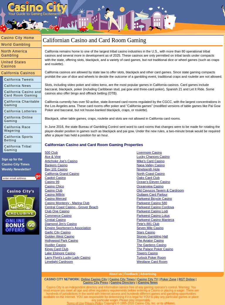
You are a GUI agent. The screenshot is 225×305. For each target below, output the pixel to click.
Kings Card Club (56, 249)
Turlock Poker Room (151, 257)
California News (17, 85)
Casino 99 (52, 182)
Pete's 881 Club (148, 224)
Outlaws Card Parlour (152, 194)
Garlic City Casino (58, 232)
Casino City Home (17, 38)
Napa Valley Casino (151, 165)
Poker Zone (168, 279)
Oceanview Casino (150, 186)
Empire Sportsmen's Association (68, 228)
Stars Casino (146, 232)
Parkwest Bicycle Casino (154, 198)
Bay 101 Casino (56, 169)
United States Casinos (13, 64)
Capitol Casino (55, 177)
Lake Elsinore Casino (60, 253)
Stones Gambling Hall (152, 236)
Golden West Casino (59, 236)
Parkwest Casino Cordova (155, 207)
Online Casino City (94, 279)
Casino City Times (122, 279)
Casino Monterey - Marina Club (67, 203)
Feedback (131, 274)
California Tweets (19, 79)
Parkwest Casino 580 (152, 203)
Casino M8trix (54, 194)
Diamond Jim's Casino (61, 224)
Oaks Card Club (148, 177)
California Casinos (18, 73)
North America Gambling (14, 53)
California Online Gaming (18, 119)
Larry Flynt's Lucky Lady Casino (68, 257)
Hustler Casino (55, 245)
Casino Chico (54, 186)
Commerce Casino (58, 215)
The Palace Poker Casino (155, 249)
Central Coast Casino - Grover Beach (71, 207)
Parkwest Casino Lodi (152, 211)
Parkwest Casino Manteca (155, 219)
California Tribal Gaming (17, 148)
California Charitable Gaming (22, 103)
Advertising (148, 274)
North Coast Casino (151, 173)
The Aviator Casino (150, 240)
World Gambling (15, 45)
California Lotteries (20, 111)
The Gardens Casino (152, 245)
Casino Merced (56, 198)
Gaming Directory (122, 282)
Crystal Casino (55, 219)
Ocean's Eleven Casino (153, 182)
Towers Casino (147, 253)
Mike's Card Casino (151, 161)
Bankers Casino (56, 165)
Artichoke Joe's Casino (61, 161)
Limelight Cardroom (59, 261)
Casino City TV (147, 279)
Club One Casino (57, 211)
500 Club (51, 152)
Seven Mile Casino (150, 228)
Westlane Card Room (152, 261)
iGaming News (147, 282)
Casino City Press (95, 282)
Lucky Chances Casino (153, 156)
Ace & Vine (53, 156)
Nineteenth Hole (148, 169)
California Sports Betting (18, 138)
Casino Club (53, 190)
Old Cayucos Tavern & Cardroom (160, 190)
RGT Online (187, 279)
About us (115, 274)
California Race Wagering (17, 128)
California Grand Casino (62, 173)
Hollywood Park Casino (61, 240)
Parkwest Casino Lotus (153, 215)
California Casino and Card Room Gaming (22, 93)
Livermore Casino (149, 152)
